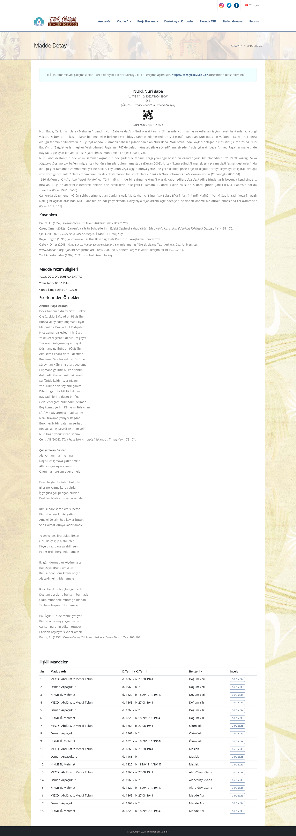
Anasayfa (104, 21)
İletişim (254, 21)
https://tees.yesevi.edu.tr (190, 75)
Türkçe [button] (252, 5)
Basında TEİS (208, 21)
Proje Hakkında (147, 21)
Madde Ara (124, 21)
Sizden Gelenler (233, 21)
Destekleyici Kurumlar (178, 21)
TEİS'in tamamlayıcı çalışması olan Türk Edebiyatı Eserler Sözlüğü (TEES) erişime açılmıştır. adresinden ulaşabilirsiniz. (146, 75)
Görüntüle (237, 679)
